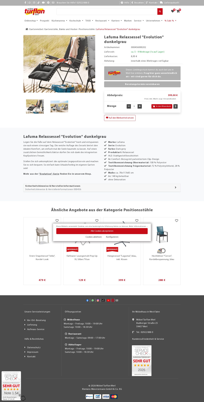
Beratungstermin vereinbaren (142, 84)
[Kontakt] (152, 3)
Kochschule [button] (75, 21)
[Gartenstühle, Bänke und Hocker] (61, 29)
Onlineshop (30, 21)
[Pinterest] (48, 3)
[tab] (102, 188)
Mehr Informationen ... (138, 226)
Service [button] (138, 21)
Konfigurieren (112, 237)
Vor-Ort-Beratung (36, 320)
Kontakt (31, 357)
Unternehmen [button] (153, 21)
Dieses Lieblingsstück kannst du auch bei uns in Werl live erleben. (151, 73)
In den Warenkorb (162, 106)
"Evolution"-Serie (49, 174)
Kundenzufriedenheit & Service (148, 339)
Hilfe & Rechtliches (34, 339)
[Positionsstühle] (87, 29)
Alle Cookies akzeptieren (102, 231)
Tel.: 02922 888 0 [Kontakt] (144, 332)
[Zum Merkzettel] (173, 11)
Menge (111, 106)
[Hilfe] (125, 3)
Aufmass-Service (35, 329)
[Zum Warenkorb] (179, 11)
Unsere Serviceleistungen (37, 312)
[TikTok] (38, 3)
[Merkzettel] (57, 221)
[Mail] (53, 3)
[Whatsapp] (29, 3)
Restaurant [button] (101, 21)
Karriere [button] (115, 21)
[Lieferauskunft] (169, 3)
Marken (128, 21)
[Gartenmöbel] (36, 29)
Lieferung (32, 325)
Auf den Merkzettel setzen (120, 118)
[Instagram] (34, 3)
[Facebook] (25, 3)
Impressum (32, 352)
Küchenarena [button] (58, 21)
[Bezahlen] (137, 3)
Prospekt (44, 21)
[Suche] (106, 11)
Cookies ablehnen (94, 237)
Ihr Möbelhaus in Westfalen (146, 312)
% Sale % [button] (169, 21)
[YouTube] (43, 3)
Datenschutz (34, 347)
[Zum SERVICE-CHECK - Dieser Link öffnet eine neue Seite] (11, 386)
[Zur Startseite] (27, 29)
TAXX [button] (88, 21)
